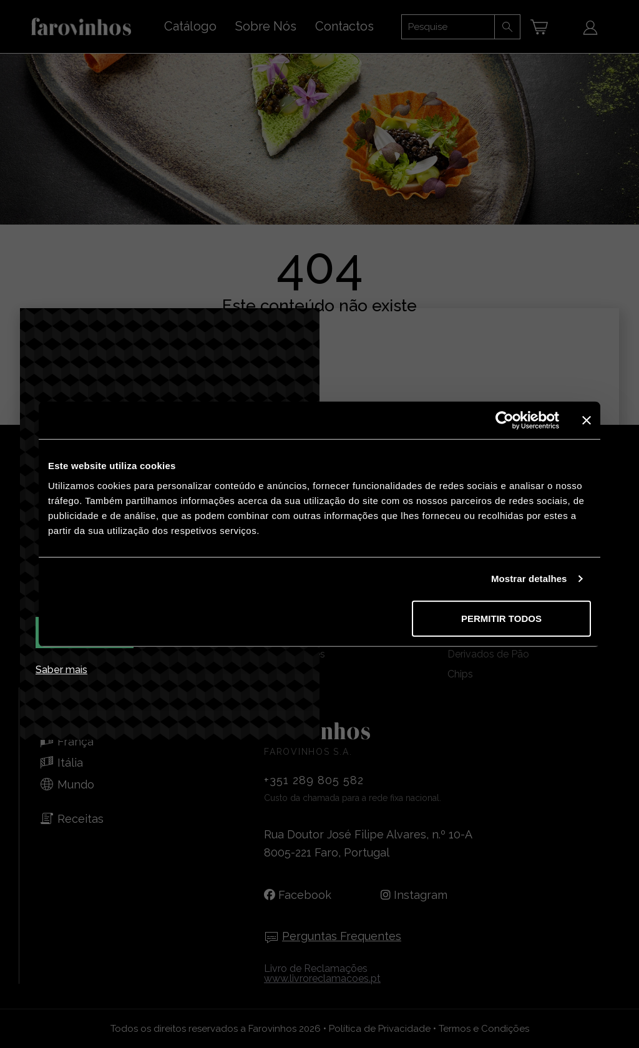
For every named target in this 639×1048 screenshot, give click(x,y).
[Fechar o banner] (586, 420)
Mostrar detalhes (529, 578)
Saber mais (61, 670)
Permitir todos (501, 618)
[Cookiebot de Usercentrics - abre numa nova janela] (504, 420)
